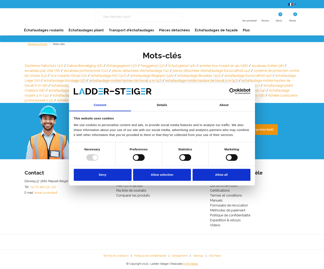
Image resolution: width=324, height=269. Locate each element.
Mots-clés (59, 44)
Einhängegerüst (121, 66)
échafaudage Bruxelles (199, 76)
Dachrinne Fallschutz (44, 66)
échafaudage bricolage (65, 81)
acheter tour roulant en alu (223, 66)
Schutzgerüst (182, 66)
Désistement (179, 255)
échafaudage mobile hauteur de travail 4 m (125, 81)
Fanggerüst (152, 66)
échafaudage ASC (108, 76)
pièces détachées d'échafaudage (140, 71)
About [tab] (224, 105)
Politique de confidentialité (150, 255)
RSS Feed (215, 255)
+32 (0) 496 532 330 (43, 187)
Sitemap (198, 255)
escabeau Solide (268, 66)
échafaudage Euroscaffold (248, 76)
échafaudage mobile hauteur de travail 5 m (202, 81)
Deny (102, 174)
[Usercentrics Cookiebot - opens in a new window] (232, 91)
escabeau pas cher (42, 71)
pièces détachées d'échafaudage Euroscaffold (211, 71)
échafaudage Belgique (152, 76)
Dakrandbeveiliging (85, 66)
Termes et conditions (116, 255)
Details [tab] (162, 105)
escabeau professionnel (86, 71)
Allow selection (162, 174)
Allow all (221, 174)
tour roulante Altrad (68, 76)
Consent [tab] (100, 105)
